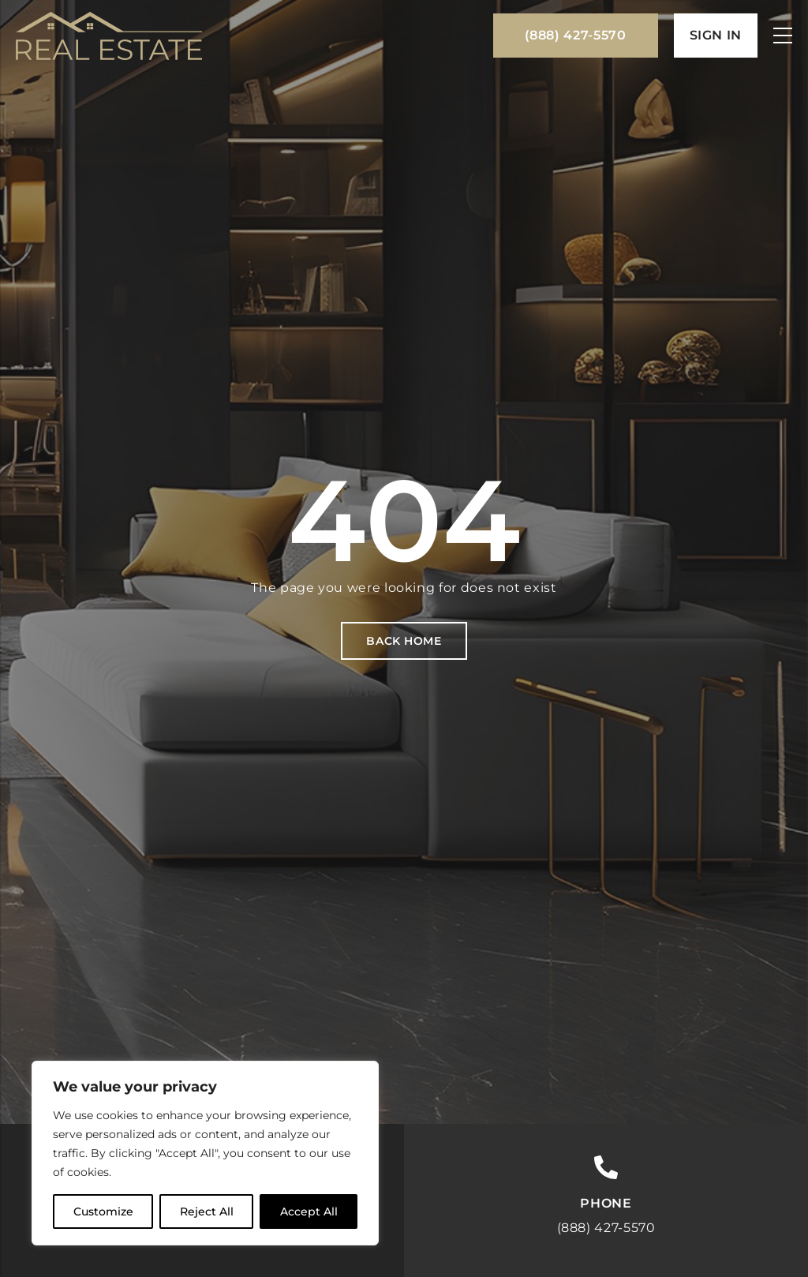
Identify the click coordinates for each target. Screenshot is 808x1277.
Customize (103, 1211)
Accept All (309, 1211)
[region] (205, 1153)
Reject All (207, 1211)
